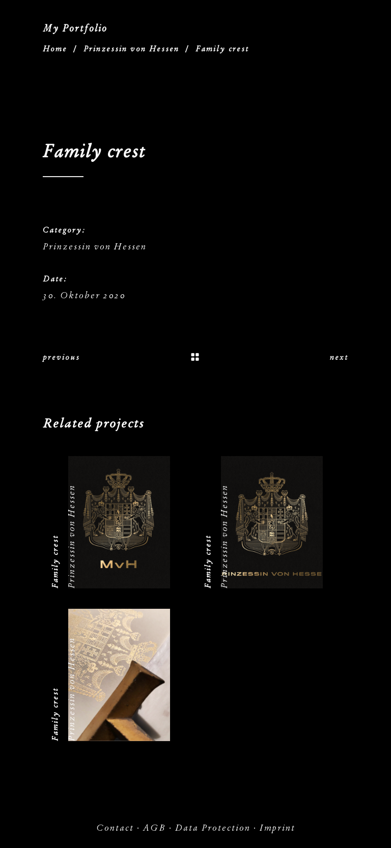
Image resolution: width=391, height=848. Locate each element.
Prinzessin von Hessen (131, 48)
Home (55, 48)
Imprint (277, 828)
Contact (115, 828)
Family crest (55, 561)
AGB (154, 828)
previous (61, 357)
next (339, 357)
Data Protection (212, 828)
